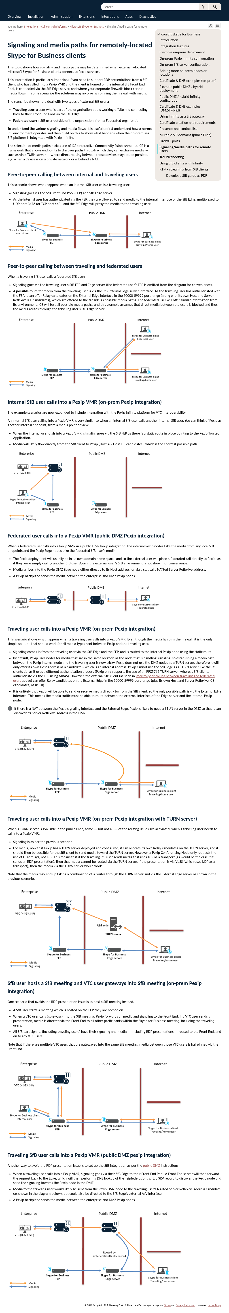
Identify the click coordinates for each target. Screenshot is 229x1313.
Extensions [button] (87, 16)
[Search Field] (161, 6)
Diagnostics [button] (147, 16)
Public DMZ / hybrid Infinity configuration (180, 98)
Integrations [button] (110, 16)
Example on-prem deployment (182, 52)
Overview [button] (14, 16)
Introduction (169, 40)
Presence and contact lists (179, 128)
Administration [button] (61, 16)
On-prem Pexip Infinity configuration (187, 58)
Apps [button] (129, 16)
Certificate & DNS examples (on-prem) (188, 80)
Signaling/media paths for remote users (185, 149)
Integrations (31, 26)
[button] (204, 6)
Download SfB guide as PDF (186, 175)
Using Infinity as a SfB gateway (182, 116)
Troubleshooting (172, 157)
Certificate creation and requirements (188, 122)
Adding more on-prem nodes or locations (183, 72)
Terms (167, 1305)
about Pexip (214, 1305)
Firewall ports (170, 141)
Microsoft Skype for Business (178, 34)
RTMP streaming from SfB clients (184, 169)
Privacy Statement (185, 1305)
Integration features (174, 46)
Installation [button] (36, 16)
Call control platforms (54, 26)
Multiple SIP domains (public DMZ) (185, 135)
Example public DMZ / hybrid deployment (181, 88)
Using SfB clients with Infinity (181, 163)
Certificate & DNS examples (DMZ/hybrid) (180, 108)
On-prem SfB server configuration (185, 64)
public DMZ (151, 1165)
